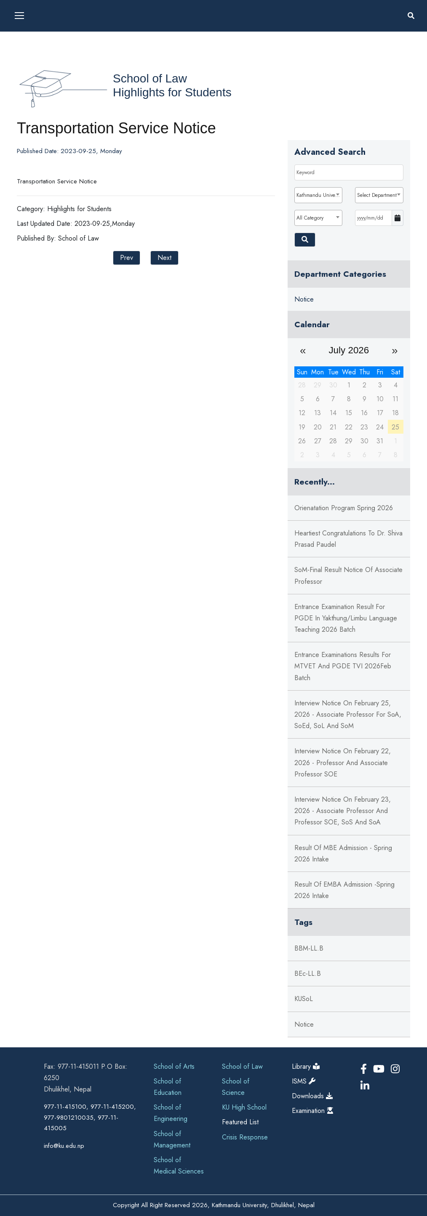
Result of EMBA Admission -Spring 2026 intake (344, 890)
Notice (304, 299)
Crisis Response (245, 1137)
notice (304, 1024)
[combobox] (318, 195)
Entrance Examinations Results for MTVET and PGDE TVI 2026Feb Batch (342, 666)
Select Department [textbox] (377, 195)
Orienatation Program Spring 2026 (343, 508)
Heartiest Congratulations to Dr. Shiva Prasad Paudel (348, 538)
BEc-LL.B (307, 973)
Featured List (240, 1122)
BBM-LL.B (308, 948)
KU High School (244, 1107)
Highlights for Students (172, 92)
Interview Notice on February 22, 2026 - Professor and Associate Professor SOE (342, 762)
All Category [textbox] (309, 218)
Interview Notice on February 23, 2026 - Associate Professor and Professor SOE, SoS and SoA (342, 811)
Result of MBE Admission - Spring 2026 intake (343, 853)
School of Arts (174, 1066)
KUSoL (303, 999)
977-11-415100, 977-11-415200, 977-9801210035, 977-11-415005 (90, 1117)
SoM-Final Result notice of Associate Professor (348, 575)
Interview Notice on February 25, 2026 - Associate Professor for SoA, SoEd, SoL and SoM (347, 714)
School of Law (150, 78)
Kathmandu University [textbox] (319, 195)
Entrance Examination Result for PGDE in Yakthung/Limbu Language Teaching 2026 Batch (345, 618)
